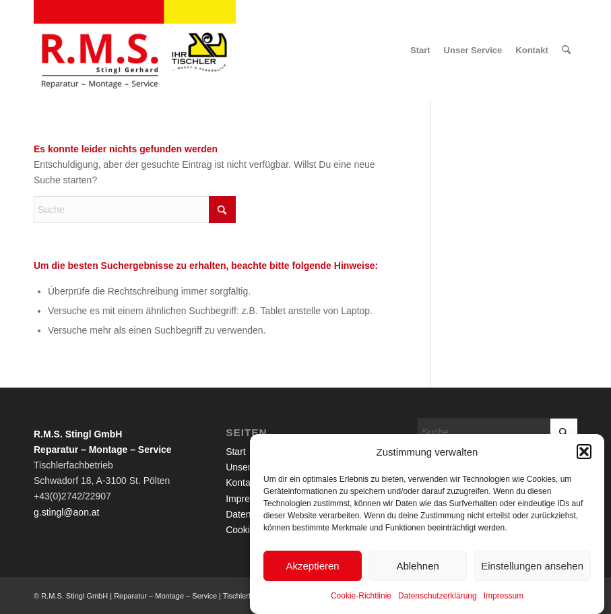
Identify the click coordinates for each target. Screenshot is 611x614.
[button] (584, 455)
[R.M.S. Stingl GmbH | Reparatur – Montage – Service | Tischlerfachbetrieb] (135, 50)
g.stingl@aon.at (67, 512)
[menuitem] (420, 50)
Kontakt (241, 482)
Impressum (503, 600)
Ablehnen (417, 569)
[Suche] (566, 50)
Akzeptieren (312, 569)
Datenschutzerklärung (437, 600)
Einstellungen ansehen (532, 569)
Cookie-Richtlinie (361, 600)
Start (236, 451)
